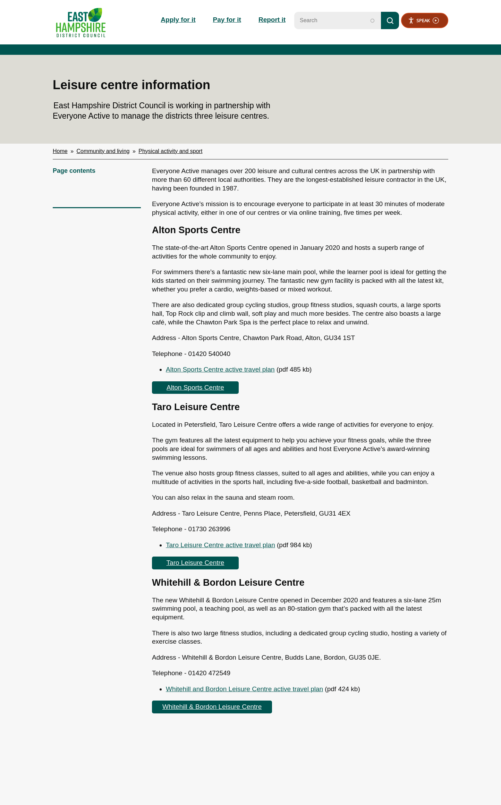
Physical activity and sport (170, 151)
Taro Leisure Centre (195, 562)
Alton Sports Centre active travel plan (220, 369)
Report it (272, 19)
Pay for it (227, 19)
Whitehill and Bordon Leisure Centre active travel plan (244, 689)
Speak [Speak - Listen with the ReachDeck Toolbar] (423, 20)
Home (60, 151)
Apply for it (178, 19)
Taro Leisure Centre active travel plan (220, 545)
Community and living (103, 151)
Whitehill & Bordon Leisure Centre (212, 706)
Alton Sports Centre (195, 387)
